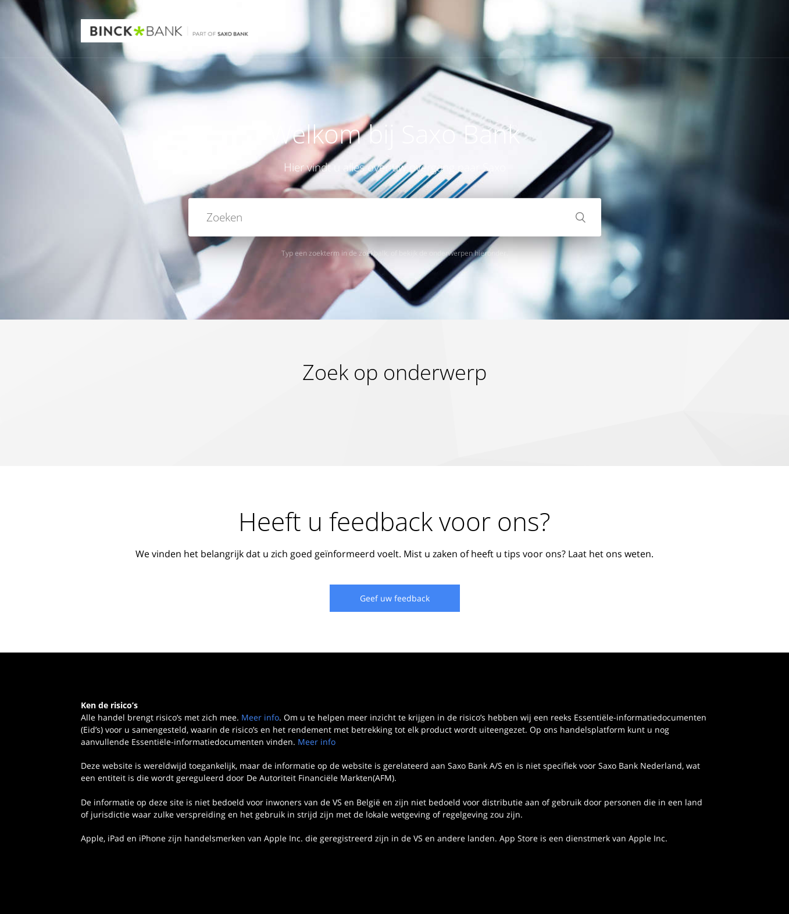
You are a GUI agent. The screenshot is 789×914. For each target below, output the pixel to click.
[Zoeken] (394, 217)
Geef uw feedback (395, 598)
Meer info (260, 717)
